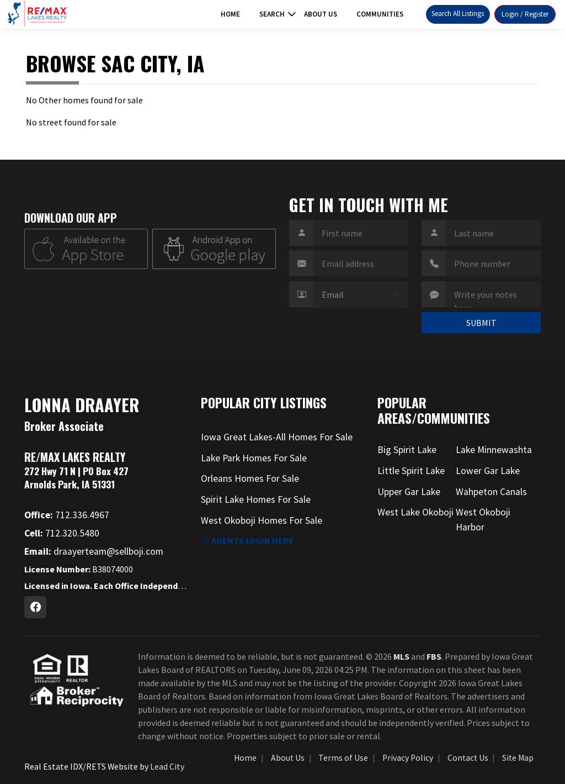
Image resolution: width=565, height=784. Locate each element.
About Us (320, 14)
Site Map (518, 758)
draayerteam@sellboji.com (93, 551)
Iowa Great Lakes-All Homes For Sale (277, 437)
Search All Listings (457, 13)
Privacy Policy (407, 758)
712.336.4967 (66, 515)
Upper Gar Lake (408, 492)
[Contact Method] (360, 294)
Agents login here (247, 540)
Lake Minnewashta (494, 450)
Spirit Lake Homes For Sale (256, 499)
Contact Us (467, 758)
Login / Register (525, 14)
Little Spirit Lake (411, 471)
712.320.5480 (61, 533)
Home (230, 14)
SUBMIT (481, 322)
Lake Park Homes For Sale (254, 458)
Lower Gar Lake (488, 471)
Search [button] (272, 14)
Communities (379, 14)
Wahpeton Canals (491, 492)
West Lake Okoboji (415, 512)
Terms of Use (343, 758)
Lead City (167, 766)
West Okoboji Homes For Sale (261, 520)
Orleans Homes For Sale (250, 478)
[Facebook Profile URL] (35, 607)
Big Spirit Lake (406, 450)
